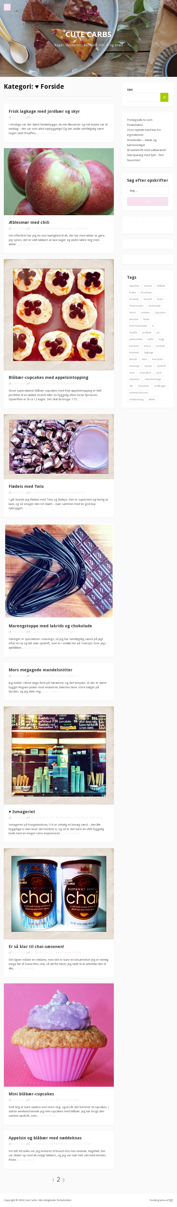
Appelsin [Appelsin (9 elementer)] (134, 285)
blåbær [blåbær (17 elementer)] (161, 285)
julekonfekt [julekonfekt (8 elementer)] (135, 339)
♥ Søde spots (95, 817)
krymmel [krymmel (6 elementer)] (134, 352)
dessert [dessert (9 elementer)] (133, 319)
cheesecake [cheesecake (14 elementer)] (136, 305)
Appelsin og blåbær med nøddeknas (45, 1138)
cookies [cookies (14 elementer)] (145, 312)
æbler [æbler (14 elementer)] (151, 399)
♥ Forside (75, 117)
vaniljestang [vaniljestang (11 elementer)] (136, 399)
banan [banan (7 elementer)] (148, 285)
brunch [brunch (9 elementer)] (148, 299)
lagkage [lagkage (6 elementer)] (148, 352)
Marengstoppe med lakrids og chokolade (50, 625)
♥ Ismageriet (22, 811)
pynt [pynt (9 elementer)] (158, 372)
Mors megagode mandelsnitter (40, 669)
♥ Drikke (63, 952)
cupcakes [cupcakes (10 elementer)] (160, 312)
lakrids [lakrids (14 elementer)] (133, 359)
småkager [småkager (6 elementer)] (160, 386)
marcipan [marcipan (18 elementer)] (157, 359)
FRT (171, 1200)
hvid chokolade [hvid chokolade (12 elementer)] (138, 325)
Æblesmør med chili (29, 222)
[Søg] (164, 97)
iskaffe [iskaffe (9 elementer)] (133, 332)
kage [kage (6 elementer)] (161, 339)
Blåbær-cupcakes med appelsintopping (48, 377)
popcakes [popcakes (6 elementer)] (145, 372)
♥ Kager (72, 383)
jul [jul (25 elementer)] (158, 332)
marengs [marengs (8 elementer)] (134, 366)
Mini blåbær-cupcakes (31, 1094)
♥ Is (83, 492)
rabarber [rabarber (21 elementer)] (134, 379)
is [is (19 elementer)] (153, 325)
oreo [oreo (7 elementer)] (132, 372)
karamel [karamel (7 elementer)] (134, 346)
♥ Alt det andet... (64, 228)
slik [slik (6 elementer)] (131, 386)
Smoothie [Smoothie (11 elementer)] (143, 386)
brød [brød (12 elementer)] (160, 299)
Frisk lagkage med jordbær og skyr (44, 111)
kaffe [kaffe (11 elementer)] (150, 339)
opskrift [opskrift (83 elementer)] (161, 366)
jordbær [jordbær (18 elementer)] (147, 332)
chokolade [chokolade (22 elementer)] (154, 305)
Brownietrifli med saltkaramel (146, 150)
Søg (130, 89)
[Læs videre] (47, 133)
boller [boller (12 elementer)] (132, 292)
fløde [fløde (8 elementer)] (146, 319)
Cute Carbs (88, 34)
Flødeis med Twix (26, 486)
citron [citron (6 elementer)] (132, 312)
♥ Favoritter (65, 817)
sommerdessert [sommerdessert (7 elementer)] (138, 392)
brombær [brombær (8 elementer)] (146, 292)
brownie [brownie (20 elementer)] (134, 299)
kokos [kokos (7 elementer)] (147, 346)
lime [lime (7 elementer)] (144, 359)
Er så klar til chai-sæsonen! (36, 946)
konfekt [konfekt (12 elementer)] (160, 346)
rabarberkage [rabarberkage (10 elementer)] (153, 379)
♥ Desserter (61, 117)
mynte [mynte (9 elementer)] (148, 366)
